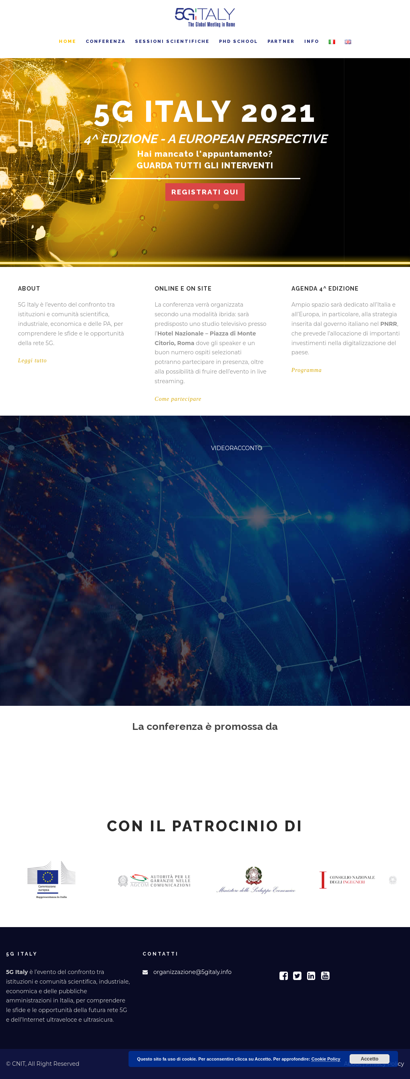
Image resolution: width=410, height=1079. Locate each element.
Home (67, 41)
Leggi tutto (32, 361)
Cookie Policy (326, 1059)
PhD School (238, 41)
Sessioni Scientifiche (172, 41)
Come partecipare (178, 399)
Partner (281, 41)
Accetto (369, 1059)
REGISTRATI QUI (205, 192)
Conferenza (105, 41)
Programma (306, 370)
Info (311, 41)
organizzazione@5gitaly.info (192, 972)
